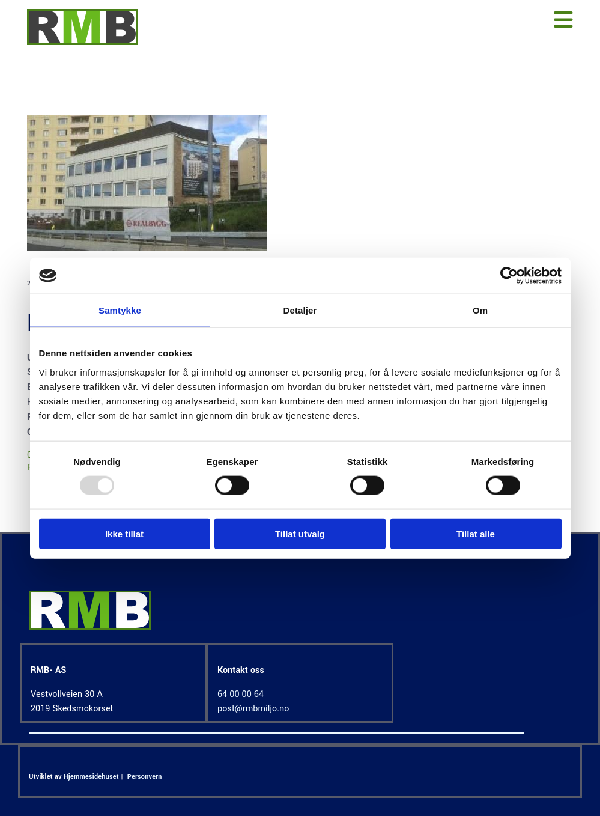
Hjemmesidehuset (91, 776)
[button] (370, 20)
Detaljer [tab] (300, 310)
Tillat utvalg (300, 533)
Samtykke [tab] (119, 310)
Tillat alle (475, 533)
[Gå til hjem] (82, 42)
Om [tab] (480, 310)
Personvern (144, 776)
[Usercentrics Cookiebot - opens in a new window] (509, 276)
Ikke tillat (124, 533)
